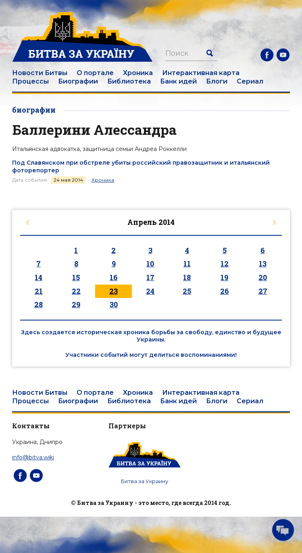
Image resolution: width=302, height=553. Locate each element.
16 (114, 277)
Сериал (250, 81)
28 (38, 304)
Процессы (30, 81)
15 (76, 277)
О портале (95, 73)
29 (76, 304)
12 (225, 263)
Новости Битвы (39, 73)
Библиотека (129, 81)
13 (263, 263)
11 (187, 263)
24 (150, 291)
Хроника (138, 73)
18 (187, 277)
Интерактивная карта (201, 73)
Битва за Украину (144, 481)
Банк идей (178, 81)
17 (150, 277)
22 (76, 291)
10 (150, 263)
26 (224, 291)
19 (224, 277)
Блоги (216, 81)
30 (114, 304)
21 (39, 291)
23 (113, 291)
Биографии (78, 81)
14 (38, 277)
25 (187, 291)
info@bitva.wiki (33, 457)
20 (262, 277)
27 (262, 291)
